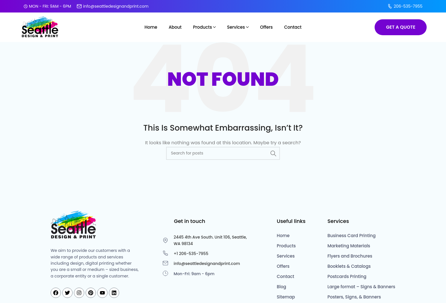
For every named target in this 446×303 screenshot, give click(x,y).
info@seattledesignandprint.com (112, 6)
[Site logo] (40, 26)
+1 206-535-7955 (191, 253)
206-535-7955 (404, 6)
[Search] (223, 152)
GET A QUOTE (400, 26)
